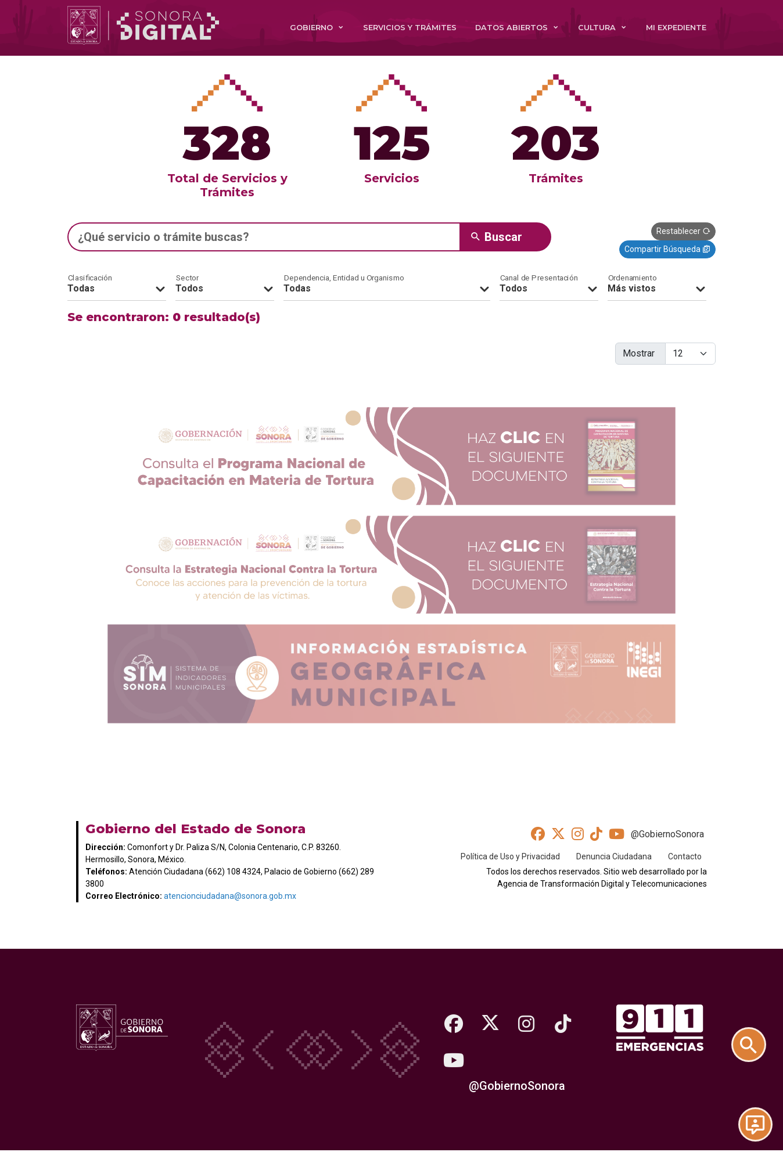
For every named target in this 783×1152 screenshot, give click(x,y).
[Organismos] (386, 284)
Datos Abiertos (511, 27)
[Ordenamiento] (657, 284)
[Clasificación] (116, 284)
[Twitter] (491, 1023)
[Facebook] (454, 1023)
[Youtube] (454, 1060)
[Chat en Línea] (755, 1124)
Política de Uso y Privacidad (510, 856)
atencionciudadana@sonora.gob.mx (230, 896)
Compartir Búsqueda (667, 249)
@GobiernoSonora (667, 834)
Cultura (597, 27)
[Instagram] (528, 1023)
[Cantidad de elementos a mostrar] (690, 354)
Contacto (685, 856)
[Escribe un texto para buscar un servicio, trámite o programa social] (263, 236)
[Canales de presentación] (549, 284)
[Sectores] (224, 284)
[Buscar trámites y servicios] (755, 1034)
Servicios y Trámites (410, 27)
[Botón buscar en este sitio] (505, 236)
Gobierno (311, 27)
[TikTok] (565, 1023)
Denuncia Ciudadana (614, 856)
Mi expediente (676, 27)
